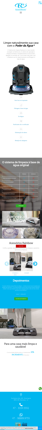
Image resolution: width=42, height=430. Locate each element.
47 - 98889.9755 (21, 418)
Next (33, 262)
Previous (5, 262)
